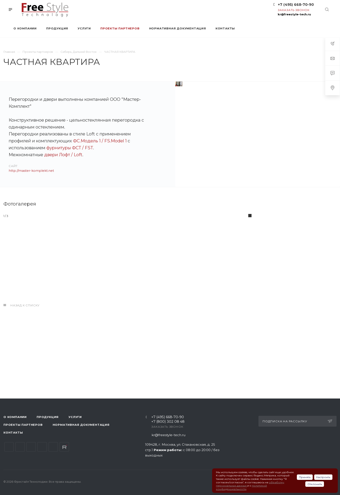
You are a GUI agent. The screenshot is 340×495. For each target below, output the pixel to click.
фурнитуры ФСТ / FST (69, 147)
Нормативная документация (81, 424)
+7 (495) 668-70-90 (296, 5)
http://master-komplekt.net (31, 171)
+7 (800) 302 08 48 (168, 422)
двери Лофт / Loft (63, 154)
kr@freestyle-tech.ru (294, 14)
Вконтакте (9, 447)
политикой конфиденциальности (241, 487)
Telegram (20, 447)
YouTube (31, 447)
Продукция (48, 417)
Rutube (64, 447)
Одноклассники (42, 447)
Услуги (75, 417)
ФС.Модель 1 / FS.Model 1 (100, 140)
